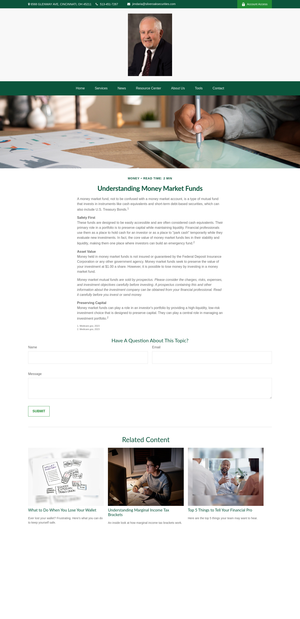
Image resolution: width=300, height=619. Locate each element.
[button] (80, 88)
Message (35, 374)
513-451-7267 (107, 4)
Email (156, 347)
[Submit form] (39, 411)
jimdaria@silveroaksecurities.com (151, 4)
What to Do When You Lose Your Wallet (62, 510)
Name (32, 347)
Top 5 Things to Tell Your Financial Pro (220, 510)
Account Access (255, 4)
